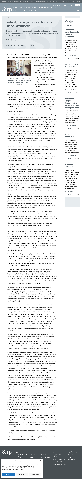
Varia (36, 11)
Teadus (21, 11)
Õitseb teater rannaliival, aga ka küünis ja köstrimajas (72, 33)
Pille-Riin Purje (71, 90)
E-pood (72, 5)
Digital (76, 476)
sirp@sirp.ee (19, 457)
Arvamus (15, 7)
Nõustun (8, 474)
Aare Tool (69, 192)
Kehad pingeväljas (69, 135)
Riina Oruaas (11, 40)
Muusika (46, 7)
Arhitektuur (23, 7)
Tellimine (59, 5)
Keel (25, 11)
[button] (40, 460)
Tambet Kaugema (72, 56)
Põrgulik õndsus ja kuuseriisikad (71, 65)
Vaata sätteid (35, 474)
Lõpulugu (31, 11)
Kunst (41, 7)
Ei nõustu (21, 474)
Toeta (77, 5)
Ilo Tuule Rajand (71, 156)
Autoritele (53, 5)
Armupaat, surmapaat (69, 165)
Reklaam (66, 5)
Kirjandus (35, 7)
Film (29, 7)
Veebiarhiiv (72, 11)
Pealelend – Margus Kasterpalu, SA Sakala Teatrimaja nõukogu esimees (72, 103)
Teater (15, 11)
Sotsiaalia (53, 7)
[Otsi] (78, 10)
